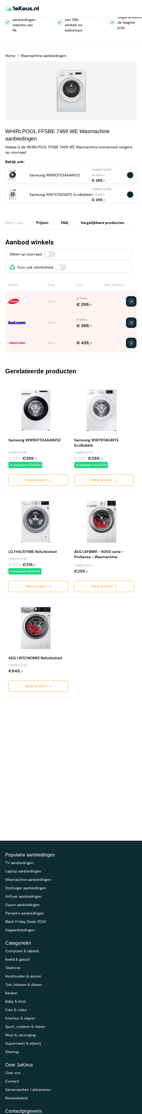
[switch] (49, 254)
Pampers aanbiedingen (24, 913)
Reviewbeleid (16, 1098)
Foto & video (16, 1009)
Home (10, 55)
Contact (12, 1081)
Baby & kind (15, 1001)
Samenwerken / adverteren (28, 1089)
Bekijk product (38, 480)
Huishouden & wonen (23, 976)
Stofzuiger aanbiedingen (25, 888)
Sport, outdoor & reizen (25, 1026)
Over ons (12, 1072)
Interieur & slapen (20, 1018)
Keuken (11, 993)
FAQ (64, 222)
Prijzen (42, 222)
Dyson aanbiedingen (22, 904)
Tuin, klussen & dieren (23, 984)
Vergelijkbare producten (102, 222)
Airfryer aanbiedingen (23, 896)
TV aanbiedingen (19, 862)
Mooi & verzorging (20, 1035)
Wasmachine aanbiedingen (43, 55)
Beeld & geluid (17, 959)
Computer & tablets (22, 951)
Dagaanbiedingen (20, 930)
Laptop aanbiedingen (23, 871)
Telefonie (12, 967)
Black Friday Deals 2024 (25, 921)
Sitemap (12, 1051)
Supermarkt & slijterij (23, 1043)
